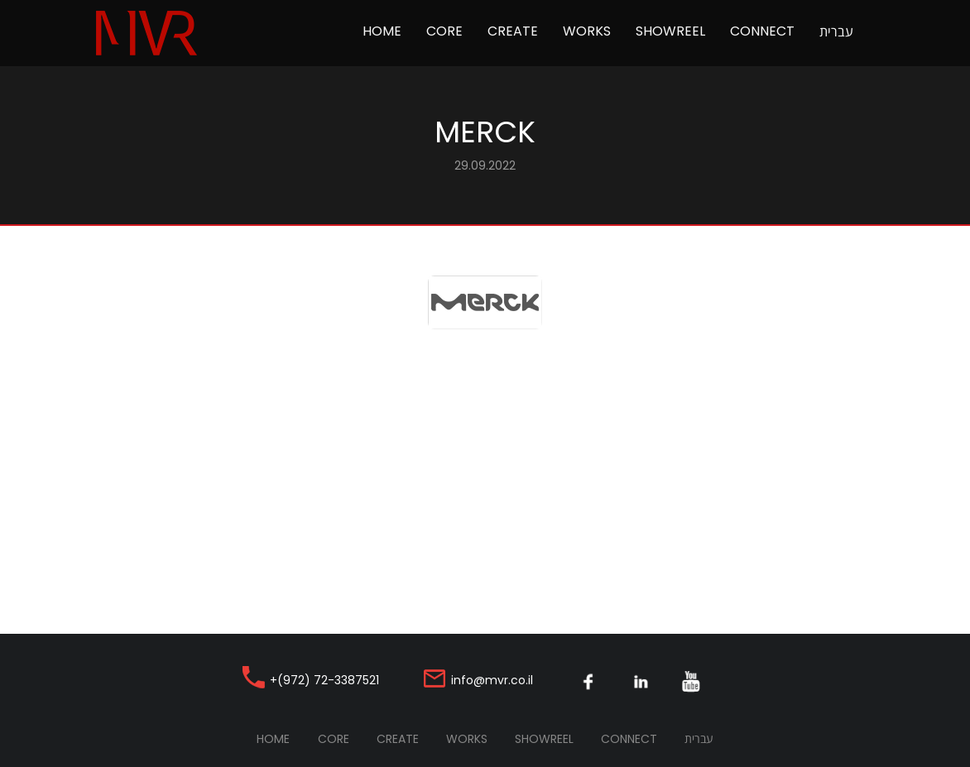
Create (512, 31)
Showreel (670, 31)
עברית (836, 31)
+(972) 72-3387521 (324, 680)
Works (587, 31)
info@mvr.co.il (492, 680)
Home (388, 31)
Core (444, 31)
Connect (762, 31)
